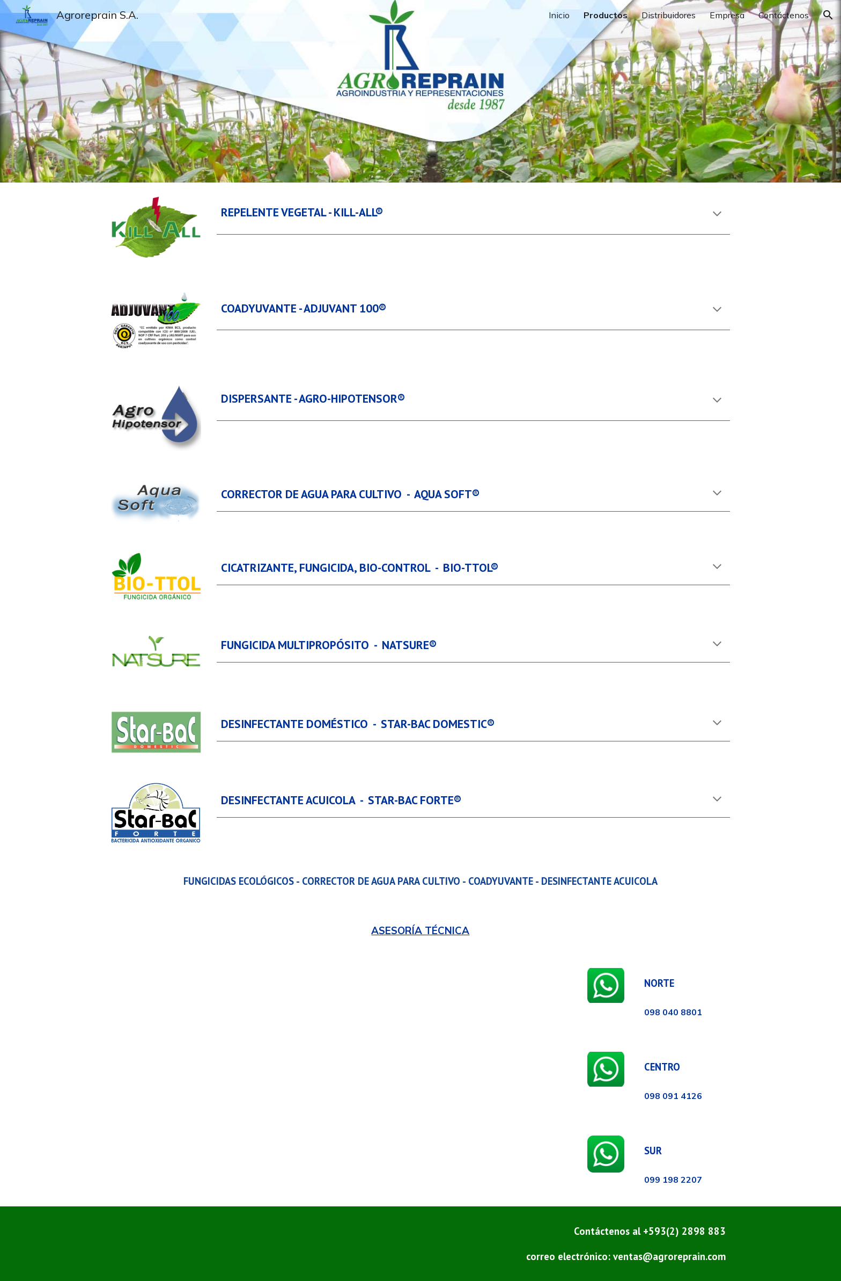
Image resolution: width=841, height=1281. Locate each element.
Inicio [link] (559, 15)
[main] (473, 214)
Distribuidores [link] (668, 15)
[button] (828, 15)
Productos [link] (606, 15)
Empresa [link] (727, 15)
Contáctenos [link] (783, 15)
